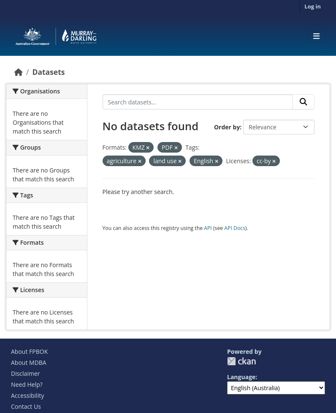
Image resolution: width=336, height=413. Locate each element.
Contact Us (26, 406)
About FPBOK (29, 351)
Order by (227, 127)
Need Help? (27, 384)
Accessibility (27, 395)
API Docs (234, 228)
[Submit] (303, 101)
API (208, 228)
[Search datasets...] (198, 101)
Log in (312, 6)
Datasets (48, 72)
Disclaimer (25, 373)
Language (241, 377)
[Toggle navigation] (316, 36)
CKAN (241, 361)
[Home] (18, 72)
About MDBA (28, 362)
